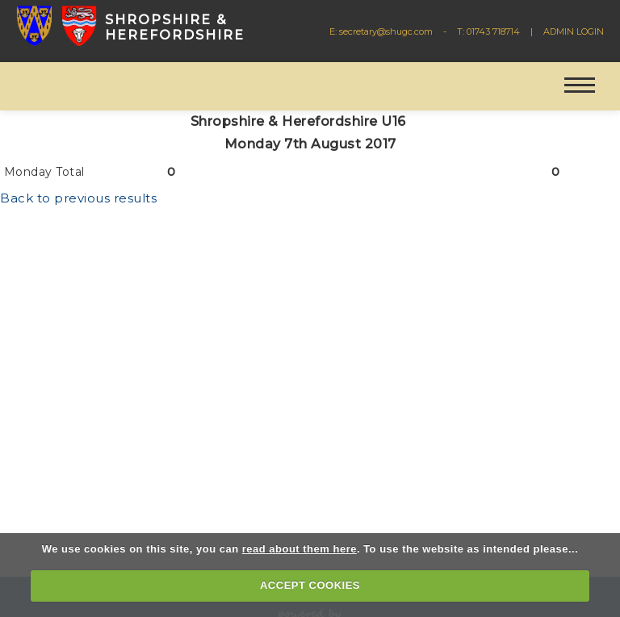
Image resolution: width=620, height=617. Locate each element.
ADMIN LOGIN (573, 31)
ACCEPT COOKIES (310, 585)
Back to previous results (78, 198)
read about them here (299, 549)
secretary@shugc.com (386, 31)
